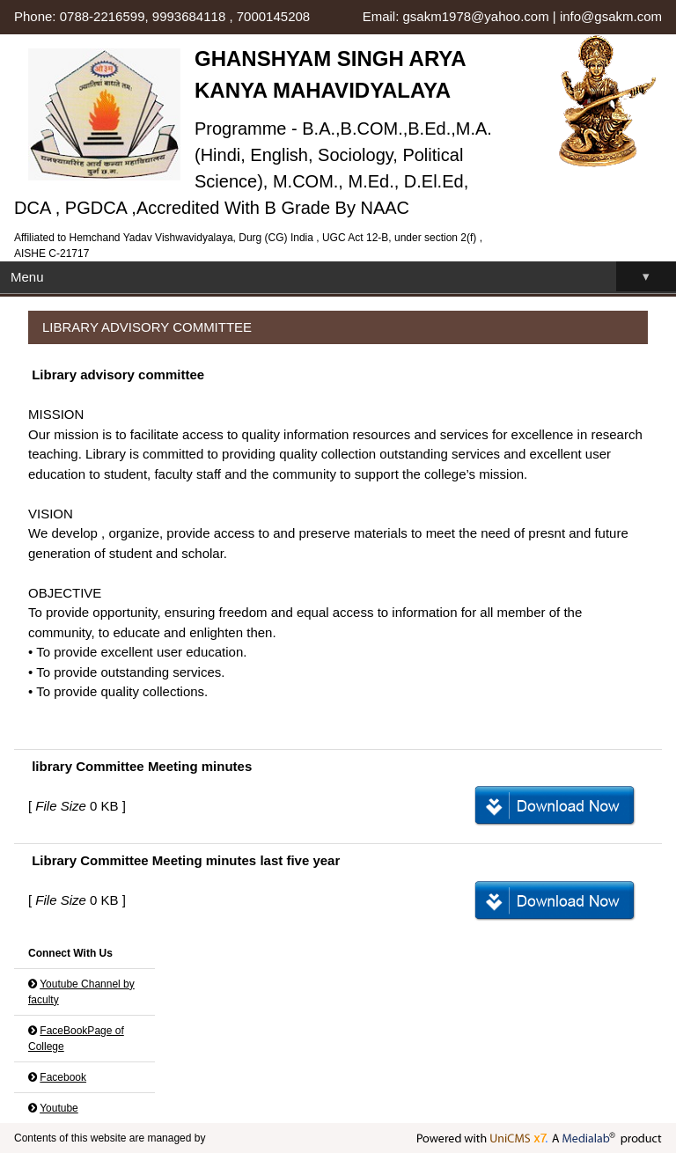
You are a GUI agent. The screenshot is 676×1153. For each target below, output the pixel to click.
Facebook (63, 1077)
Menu (343, 276)
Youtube (59, 1108)
